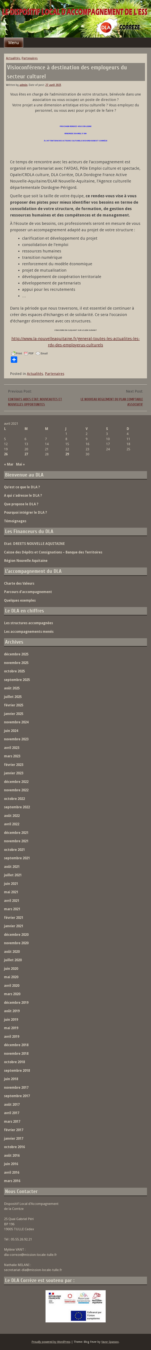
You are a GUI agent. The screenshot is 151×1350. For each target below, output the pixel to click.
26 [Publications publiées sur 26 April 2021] (6, 454)
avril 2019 (11, 1037)
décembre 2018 (16, 1045)
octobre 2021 (14, 850)
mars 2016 (12, 1181)
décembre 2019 (16, 1003)
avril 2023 (11, 748)
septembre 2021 (17, 858)
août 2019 (12, 1011)
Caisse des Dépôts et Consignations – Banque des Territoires (53, 552)
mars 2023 (12, 756)
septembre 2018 (17, 1071)
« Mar (8, 464)
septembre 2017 (17, 1096)
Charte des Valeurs (19, 583)
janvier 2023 (13, 773)
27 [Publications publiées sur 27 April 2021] (26, 454)
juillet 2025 (13, 697)
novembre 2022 (16, 790)
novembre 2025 (16, 663)
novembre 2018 (16, 1054)
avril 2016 (11, 1173)
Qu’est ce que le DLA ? (22, 487)
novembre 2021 (16, 841)
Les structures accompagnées (28, 623)
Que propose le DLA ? (21, 504)
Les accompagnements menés (29, 632)
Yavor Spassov (110, 1341)
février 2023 (13, 765)
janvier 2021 (13, 926)
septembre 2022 (17, 807)
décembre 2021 (16, 833)
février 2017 (13, 1130)
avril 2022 (11, 824)
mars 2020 (12, 994)
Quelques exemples (20, 600)
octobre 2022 (14, 799)
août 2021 (12, 867)
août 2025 (12, 688)
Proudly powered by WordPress (50, 1341)
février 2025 (13, 705)
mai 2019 (11, 1028)
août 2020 (12, 952)
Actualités (13, 58)
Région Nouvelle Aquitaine (26, 561)
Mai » (20, 464)
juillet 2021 (13, 875)
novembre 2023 (16, 739)
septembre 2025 (17, 680)
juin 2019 (11, 1020)
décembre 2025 (16, 654)
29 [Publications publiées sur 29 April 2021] (67, 454)
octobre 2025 (14, 671)
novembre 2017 (16, 1088)
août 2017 (12, 1105)
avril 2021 (11, 901)
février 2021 (13, 918)
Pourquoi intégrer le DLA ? (25, 512)
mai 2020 (11, 977)
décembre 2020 (16, 935)
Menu (13, 42)
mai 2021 (11, 892)
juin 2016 (11, 1164)
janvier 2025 (13, 714)
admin (23, 85)
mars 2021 (12, 909)
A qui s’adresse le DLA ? (23, 496)
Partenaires (30, 58)
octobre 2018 (14, 1062)
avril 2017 (11, 1113)
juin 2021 (11, 884)
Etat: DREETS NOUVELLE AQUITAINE (34, 544)
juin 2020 (11, 969)
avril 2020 (11, 986)
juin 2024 (11, 731)
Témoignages (15, 521)
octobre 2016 (14, 1147)
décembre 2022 (16, 782)
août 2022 (12, 816)
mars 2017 (12, 1122)
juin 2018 (11, 1079)
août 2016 (12, 1156)
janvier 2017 (13, 1139)
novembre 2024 (16, 722)
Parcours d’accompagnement (28, 592)
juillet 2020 (13, 960)
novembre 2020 (16, 943)
